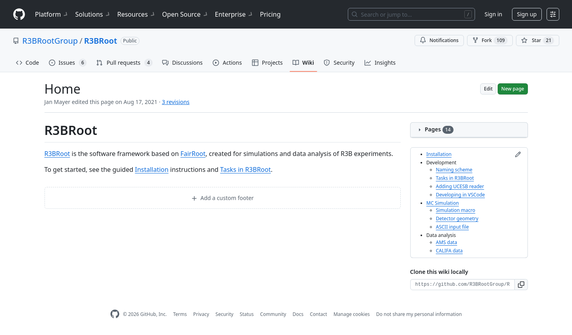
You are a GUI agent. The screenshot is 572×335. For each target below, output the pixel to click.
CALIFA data (449, 250)
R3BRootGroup (50, 40)
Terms (180, 314)
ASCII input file (452, 226)
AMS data (446, 242)
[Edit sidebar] (518, 154)
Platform (52, 14)
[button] (521, 284)
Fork (490, 40)
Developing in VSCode (460, 194)
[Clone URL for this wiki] (462, 284)
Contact (318, 314)
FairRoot (193, 153)
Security (224, 314)
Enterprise (234, 14)
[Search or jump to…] (411, 14)
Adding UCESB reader (460, 186)
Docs (298, 314)
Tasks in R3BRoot (245, 169)
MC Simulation (443, 203)
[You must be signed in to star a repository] (537, 40)
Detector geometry (457, 218)
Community (273, 314)
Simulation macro (455, 210)
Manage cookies (352, 314)
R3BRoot (100, 40)
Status (247, 314)
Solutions (93, 14)
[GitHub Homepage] (115, 314)
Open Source (185, 14)
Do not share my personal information (419, 314)
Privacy (201, 314)
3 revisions (176, 102)
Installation (151, 169)
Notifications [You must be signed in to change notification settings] (439, 40)
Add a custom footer (222, 198)
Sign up (527, 14)
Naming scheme (454, 169)
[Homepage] (19, 14)
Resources (136, 14)
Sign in (493, 14)
